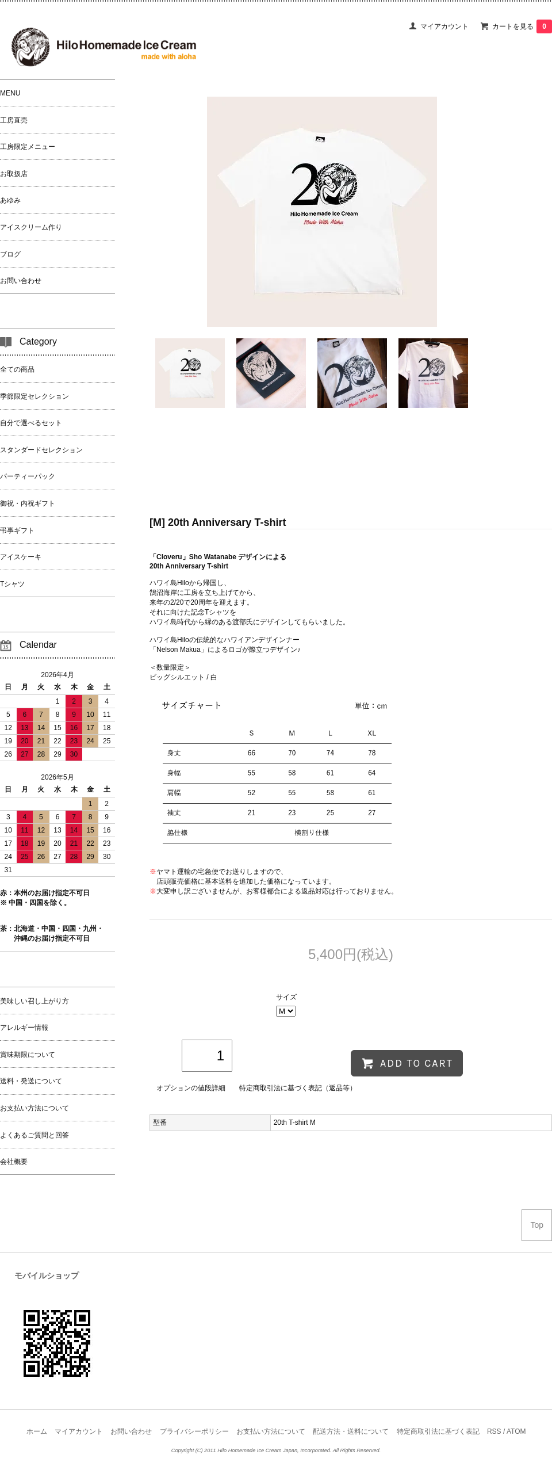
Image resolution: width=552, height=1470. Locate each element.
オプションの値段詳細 (190, 1088)
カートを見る (522, 26)
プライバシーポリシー (194, 1431)
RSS (494, 1431)
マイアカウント (444, 26)
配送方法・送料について (351, 1431)
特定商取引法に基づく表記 (438, 1431)
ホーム (36, 1431)
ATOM (516, 1431)
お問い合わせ (131, 1431)
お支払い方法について (270, 1431)
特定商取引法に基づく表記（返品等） (297, 1088)
